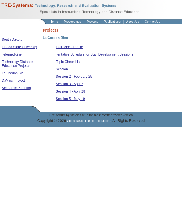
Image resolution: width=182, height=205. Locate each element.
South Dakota (12, 40)
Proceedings (72, 21)
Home (54, 21)
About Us (132, 21)
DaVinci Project (13, 81)
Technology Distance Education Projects (17, 64)
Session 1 (63, 69)
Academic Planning (16, 88)
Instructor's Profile (69, 47)
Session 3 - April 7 (69, 84)
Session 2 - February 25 (74, 77)
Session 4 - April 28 (70, 91)
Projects (92, 21)
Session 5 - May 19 (70, 99)
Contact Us (152, 21)
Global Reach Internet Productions (89, 120)
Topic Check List (68, 62)
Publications (112, 21)
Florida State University (19, 47)
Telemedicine (12, 54)
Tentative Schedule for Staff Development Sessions (94, 54)
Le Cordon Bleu (13, 73)
